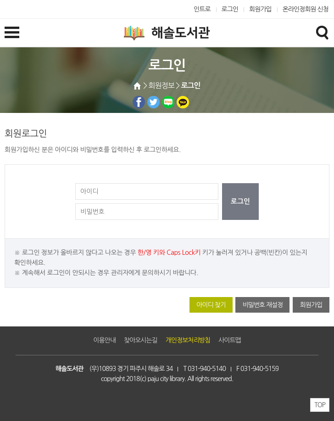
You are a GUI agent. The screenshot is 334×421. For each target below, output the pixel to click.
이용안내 (104, 340)
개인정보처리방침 (188, 340)
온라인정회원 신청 (305, 9)
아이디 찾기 (211, 305)
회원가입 (260, 9)
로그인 (230, 9)
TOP (319, 405)
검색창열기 (322, 32)
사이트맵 (229, 340)
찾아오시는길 (140, 340)
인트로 (202, 9)
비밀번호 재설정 (262, 305)
